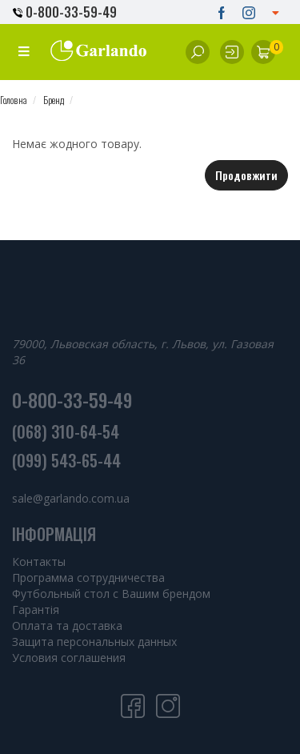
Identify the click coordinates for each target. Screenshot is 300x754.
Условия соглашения (69, 657)
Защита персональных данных (94, 641)
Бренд (53, 99)
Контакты (39, 561)
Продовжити (246, 174)
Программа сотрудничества (88, 577)
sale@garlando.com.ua (71, 498)
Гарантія (35, 609)
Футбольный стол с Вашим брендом (111, 593)
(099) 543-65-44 (66, 460)
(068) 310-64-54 (65, 431)
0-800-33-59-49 (65, 12)
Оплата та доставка (67, 625)
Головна (13, 99)
